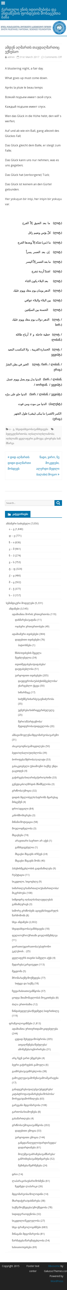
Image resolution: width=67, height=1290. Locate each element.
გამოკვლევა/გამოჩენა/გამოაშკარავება (35, 1078)
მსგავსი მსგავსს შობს (27, 860)
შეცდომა (17, 971)
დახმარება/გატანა (26, 619)
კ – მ (11, 548)
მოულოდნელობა (22, 828)
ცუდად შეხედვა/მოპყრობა (30, 1039)
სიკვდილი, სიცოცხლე (25, 881)
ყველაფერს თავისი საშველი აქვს (32, 957)
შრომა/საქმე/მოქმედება (26, 977)
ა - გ (11, 429)
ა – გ (11, 529)
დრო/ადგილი (20, 808)
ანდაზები (14, 608)
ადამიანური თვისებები (25, 634)
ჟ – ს (11, 562)
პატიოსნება (25, 645)
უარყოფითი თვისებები (28, 675)
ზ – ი (11, 542)
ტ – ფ (12, 568)
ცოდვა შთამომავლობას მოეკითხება (33, 997)
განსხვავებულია (24, 847)
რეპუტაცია (18, 875)
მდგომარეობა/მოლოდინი (27, 1194)
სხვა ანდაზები (20, 922)
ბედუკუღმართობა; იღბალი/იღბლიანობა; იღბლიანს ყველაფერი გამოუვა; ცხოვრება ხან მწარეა (33, 438)
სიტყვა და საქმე (24, 983)
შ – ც (11, 582)
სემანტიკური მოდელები (20, 603)
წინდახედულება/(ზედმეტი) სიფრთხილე (35, 1011)
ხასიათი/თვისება (22, 1247)
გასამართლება (21, 1118)
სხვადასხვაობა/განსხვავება (32, 429)
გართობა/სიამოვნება (24, 1111)
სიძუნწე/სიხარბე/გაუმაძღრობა (36, 699)
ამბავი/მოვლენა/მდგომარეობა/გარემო (35, 735)
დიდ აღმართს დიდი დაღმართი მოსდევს (19, 463)
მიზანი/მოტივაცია (22, 822)
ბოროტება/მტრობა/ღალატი (28, 759)
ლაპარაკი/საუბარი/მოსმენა (28, 1181)
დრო (15, 1174)
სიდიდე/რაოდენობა (24, 1214)
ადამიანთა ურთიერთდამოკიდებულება (35, 1028)
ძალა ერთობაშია (22, 1004)
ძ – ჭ (11, 588)
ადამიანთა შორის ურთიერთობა (31, 614)
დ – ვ (12, 535)
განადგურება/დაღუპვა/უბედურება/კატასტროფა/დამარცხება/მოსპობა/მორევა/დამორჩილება (33, 1093)
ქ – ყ (11, 575)
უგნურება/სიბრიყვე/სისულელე (36, 710)
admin (11, 57)
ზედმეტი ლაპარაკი (26, 1186)
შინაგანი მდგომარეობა (26, 1233)
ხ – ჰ (11, 595)
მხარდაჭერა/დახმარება (26, 1200)
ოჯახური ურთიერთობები (29, 626)
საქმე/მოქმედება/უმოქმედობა (29, 1207)
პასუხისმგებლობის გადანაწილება (32, 868)
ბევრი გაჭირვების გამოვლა (28, 1064)
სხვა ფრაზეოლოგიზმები (26, 1227)
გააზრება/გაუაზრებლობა (27, 1071)
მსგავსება (17, 835)
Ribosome (54, 1266)
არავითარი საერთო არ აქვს (31, 840)
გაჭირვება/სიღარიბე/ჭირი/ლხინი (31, 777)
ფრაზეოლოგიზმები (20, 1023)
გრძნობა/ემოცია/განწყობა (27, 1125)
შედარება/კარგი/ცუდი (25, 964)
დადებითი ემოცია (25, 1130)
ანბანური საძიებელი (18, 523)
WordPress (57, 1281)
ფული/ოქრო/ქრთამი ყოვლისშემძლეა (35, 935)
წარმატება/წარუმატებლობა (28, 1240)
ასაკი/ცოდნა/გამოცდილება (28, 746)
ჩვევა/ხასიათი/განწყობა (26, 991)
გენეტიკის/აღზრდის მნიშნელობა (31, 784)
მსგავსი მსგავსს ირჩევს (28, 854)
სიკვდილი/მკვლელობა (26, 1220)
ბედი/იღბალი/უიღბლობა (27, 752)
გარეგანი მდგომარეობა (26, 1105)
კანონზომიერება (22, 815)
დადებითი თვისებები (27, 639)
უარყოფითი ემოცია (26, 1137)
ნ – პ (11, 555)
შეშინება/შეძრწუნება (30, 1165)
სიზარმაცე (24, 692)
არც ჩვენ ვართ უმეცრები (26, 1058)
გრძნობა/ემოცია (22, 790)
